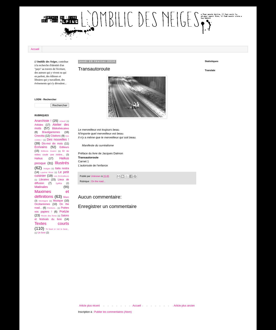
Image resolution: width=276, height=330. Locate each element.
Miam (66, 197)
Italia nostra (62, 168)
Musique (58, 200)
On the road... (98, 181)
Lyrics (59, 183)
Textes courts (51, 223)
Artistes (38, 124)
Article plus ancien (184, 305)
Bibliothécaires (60, 128)
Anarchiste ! (42, 120)
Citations (56, 135)
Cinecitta (39, 135)
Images (47, 168)
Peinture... (52, 208)
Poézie (64, 211)
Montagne (43, 201)
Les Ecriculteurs (61, 176)
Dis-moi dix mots (52, 143)
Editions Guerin (48, 151)
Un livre (41, 232)
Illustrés (62, 163)
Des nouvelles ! (58, 139)
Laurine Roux (46, 172)
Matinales (41, 187)
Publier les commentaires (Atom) (113, 311)
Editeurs (64, 147)
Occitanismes (42, 204)
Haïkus (38, 158)
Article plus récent (89, 305)
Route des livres (49, 215)
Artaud (62, 121)
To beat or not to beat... (57, 229)
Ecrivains (40, 147)
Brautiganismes (51, 132)
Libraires (44, 179)
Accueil (35, 49)
